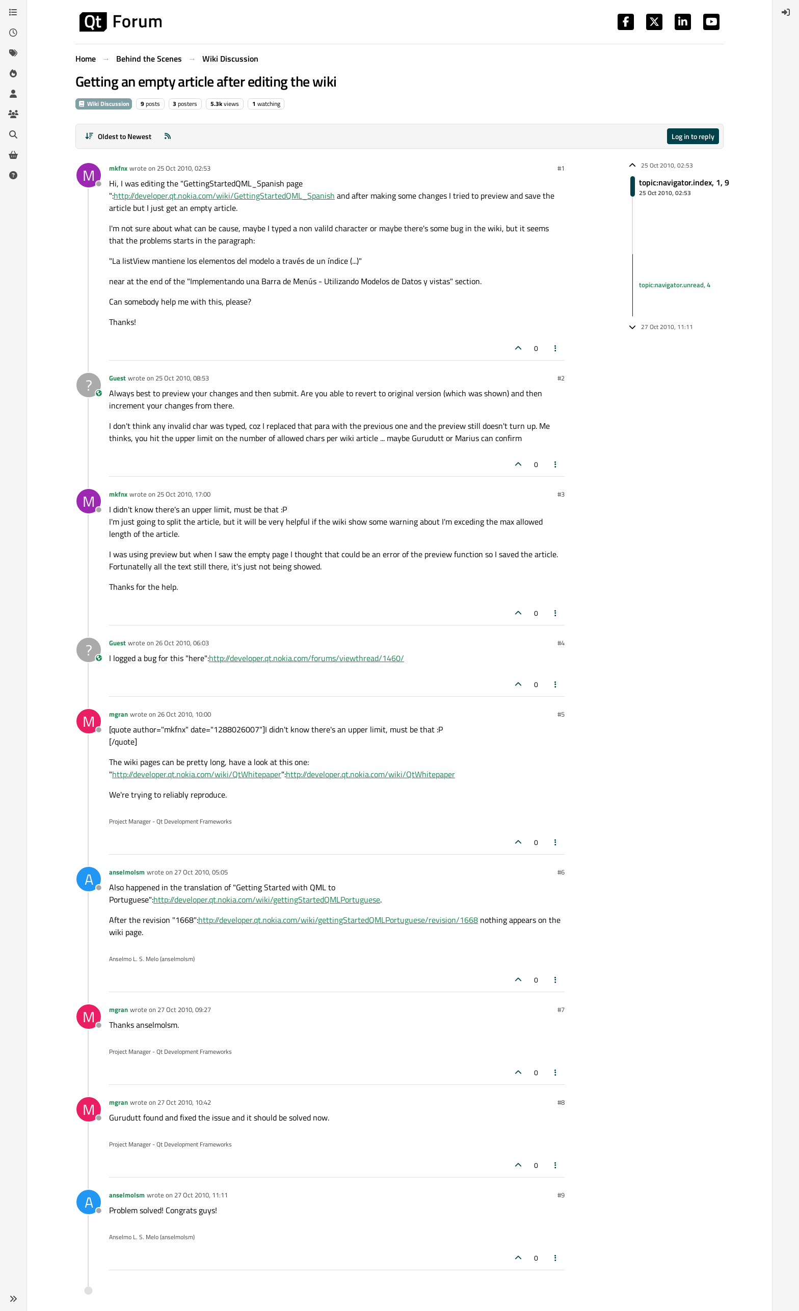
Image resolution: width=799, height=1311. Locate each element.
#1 (561, 168)
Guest (117, 378)
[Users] (13, 94)
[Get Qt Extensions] (13, 155)
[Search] (13, 134)
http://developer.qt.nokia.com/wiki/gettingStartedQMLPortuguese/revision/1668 (338, 920)
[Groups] (13, 114)
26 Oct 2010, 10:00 (184, 714)
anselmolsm (127, 872)
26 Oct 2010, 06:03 (182, 643)
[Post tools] (556, 348)
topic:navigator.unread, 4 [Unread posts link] (674, 285)
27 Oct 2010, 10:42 (184, 1102)
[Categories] (13, 12)
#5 (561, 714)
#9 (561, 1195)
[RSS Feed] (167, 136)
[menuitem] (786, 12)
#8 (561, 1102)
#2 (561, 378)
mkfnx (118, 168)
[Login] (786, 12)
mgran (118, 714)
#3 (561, 494)
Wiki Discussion (103, 103)
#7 (561, 1009)
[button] (13, 1299)
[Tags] (13, 53)
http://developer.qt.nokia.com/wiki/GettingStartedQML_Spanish (224, 195)
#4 (561, 643)
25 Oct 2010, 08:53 (182, 378)
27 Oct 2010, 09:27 (184, 1009)
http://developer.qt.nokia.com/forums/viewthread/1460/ (306, 658)
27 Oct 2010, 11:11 (201, 1195)
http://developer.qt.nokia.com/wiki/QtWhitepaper (196, 774)
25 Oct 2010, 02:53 (183, 168)
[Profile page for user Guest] (88, 385)
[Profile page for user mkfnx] (88, 175)
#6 (561, 872)
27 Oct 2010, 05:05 (201, 872)
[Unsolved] (13, 175)
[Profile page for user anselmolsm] (88, 879)
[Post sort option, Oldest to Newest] (118, 136)
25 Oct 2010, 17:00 (183, 494)
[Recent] (13, 32)
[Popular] (13, 73)
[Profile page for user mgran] (88, 721)
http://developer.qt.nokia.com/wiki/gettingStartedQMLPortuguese (266, 899)
